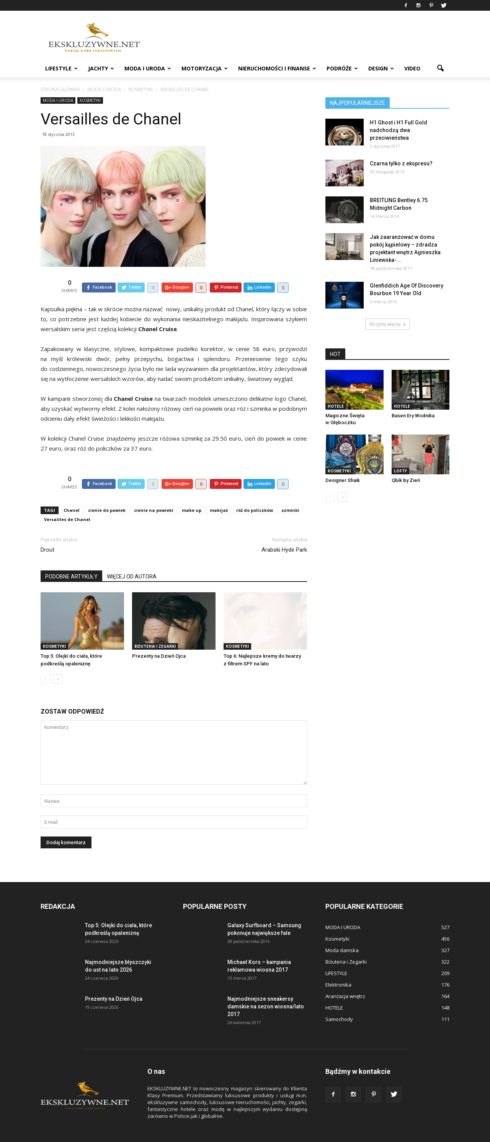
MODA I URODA (147, 68)
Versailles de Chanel (67, 502)
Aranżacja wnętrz (345, 978)
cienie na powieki (153, 492)
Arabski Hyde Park (284, 532)
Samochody (339, 1001)
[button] (440, 68)
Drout (47, 532)
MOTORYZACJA (204, 68)
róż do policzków (254, 492)
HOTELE (336, 406)
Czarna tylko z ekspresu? (401, 163)
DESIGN (381, 68)
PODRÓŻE (342, 68)
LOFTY (400, 471)
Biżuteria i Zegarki (155, 628)
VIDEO (412, 68)
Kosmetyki (90, 100)
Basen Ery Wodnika (413, 415)
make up (191, 492)
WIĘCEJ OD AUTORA (132, 559)
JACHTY (101, 68)
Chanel (72, 492)
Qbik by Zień (406, 480)
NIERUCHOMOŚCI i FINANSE (277, 68)
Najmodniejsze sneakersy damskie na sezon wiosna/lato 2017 (265, 989)
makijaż (219, 492)
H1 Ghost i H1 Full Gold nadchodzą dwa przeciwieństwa (398, 130)
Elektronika (338, 967)
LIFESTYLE (61, 68)
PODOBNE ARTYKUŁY (71, 559)
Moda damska (342, 932)
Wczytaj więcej (387, 324)
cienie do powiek (107, 492)
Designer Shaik (342, 480)
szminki (290, 492)
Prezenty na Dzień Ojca (159, 638)
